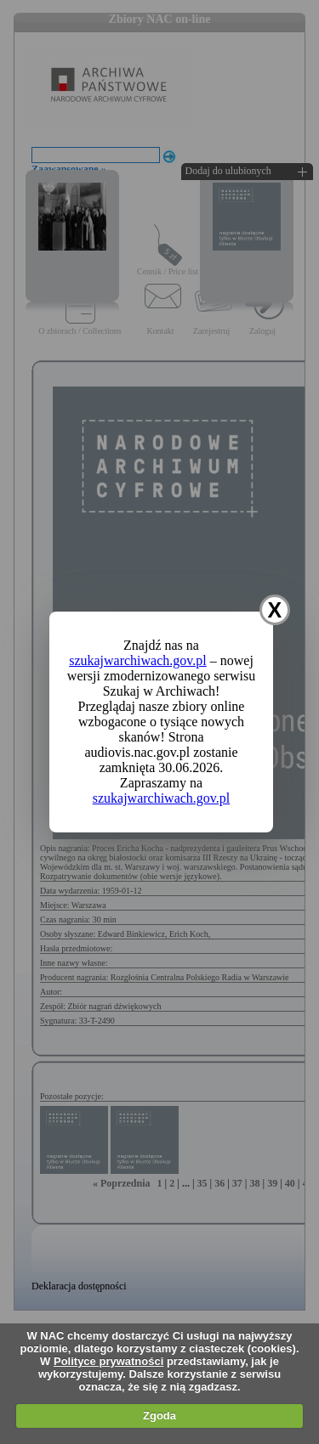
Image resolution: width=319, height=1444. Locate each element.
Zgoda (159, 1415)
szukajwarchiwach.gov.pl (138, 660)
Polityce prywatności (108, 1361)
